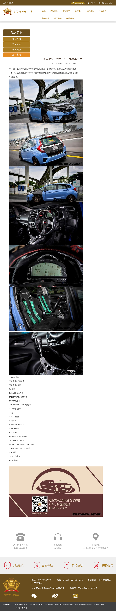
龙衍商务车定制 (21, 608)
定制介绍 (16, 39)
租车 (102, 604)
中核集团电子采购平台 (83, 604)
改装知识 (16, 49)
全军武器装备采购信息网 (64, 604)
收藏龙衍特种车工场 (105, 3)
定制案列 (16, 54)
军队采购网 (48, 604)
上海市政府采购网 (35, 604)
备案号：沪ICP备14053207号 (83, 588)
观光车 (96, 604)
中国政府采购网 (21, 604)
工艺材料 (16, 44)
